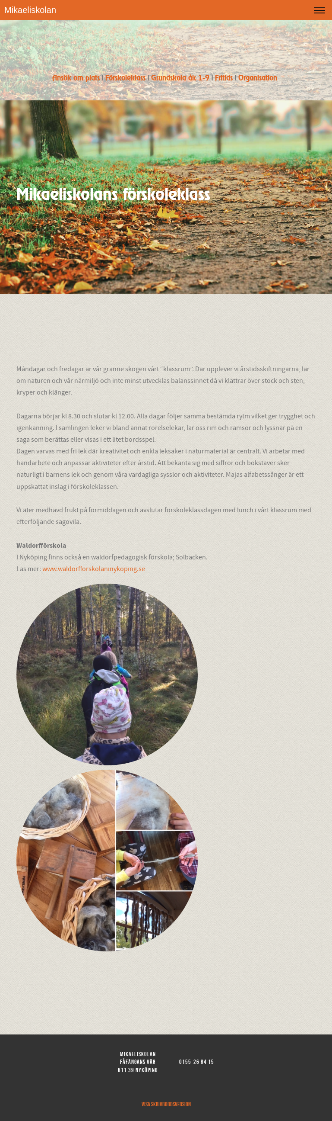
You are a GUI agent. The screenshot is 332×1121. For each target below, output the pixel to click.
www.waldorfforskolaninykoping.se (93, 569)
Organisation (257, 78)
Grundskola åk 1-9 (180, 78)
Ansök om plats (76, 78)
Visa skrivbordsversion (166, 1104)
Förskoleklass (126, 78)
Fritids (224, 78)
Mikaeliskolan (30, 10)
